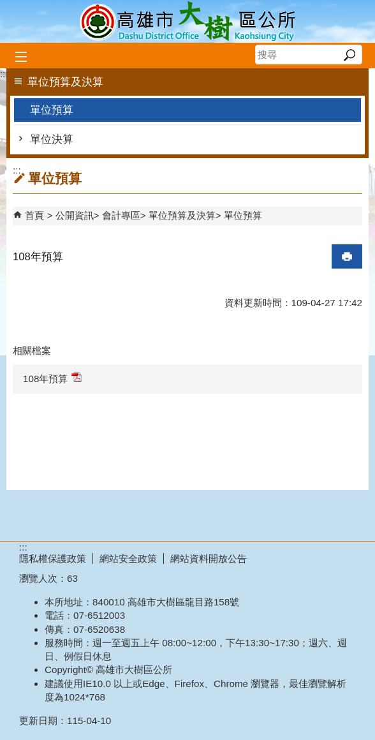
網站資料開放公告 (208, 558)
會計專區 (121, 215)
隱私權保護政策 (52, 558)
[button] (349, 55)
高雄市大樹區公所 (187, 21)
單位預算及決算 (182, 215)
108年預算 (52, 378)
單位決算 (51, 139)
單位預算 (51, 110)
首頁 (34, 215)
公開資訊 (74, 215)
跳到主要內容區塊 (6, 6)
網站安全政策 (128, 558)
